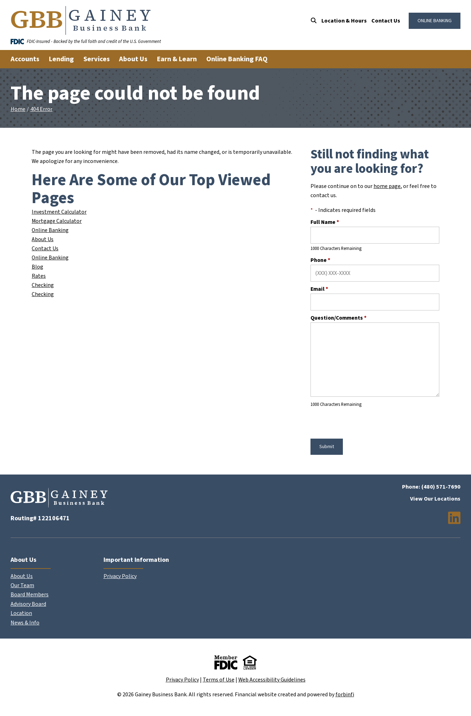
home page (387, 186)
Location (21, 613)
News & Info (25, 623)
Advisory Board (28, 604)
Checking (43, 285)
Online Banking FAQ (237, 59)
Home (18, 109)
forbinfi (344, 694)
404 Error (41, 109)
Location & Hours (344, 21)
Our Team (22, 585)
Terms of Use (218, 680)
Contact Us (385, 21)
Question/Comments (338, 318)
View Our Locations (435, 499)
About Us (43, 239)
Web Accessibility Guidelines (272, 680)
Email (319, 289)
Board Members (30, 594)
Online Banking (50, 230)
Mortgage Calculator (57, 221)
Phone (320, 260)
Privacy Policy (120, 576)
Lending (61, 59)
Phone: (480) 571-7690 (431, 487)
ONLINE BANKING (434, 20)
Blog (37, 267)
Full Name (324, 222)
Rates (39, 276)
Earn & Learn (177, 59)
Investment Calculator (59, 212)
